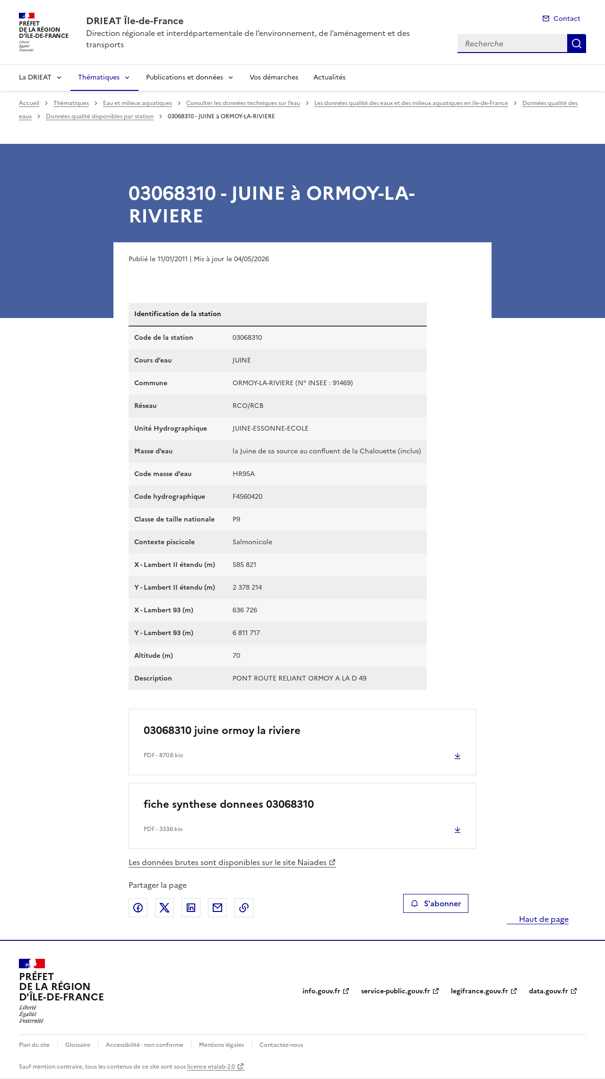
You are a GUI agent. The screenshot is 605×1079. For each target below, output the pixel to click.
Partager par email (217, 907)
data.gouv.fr (548, 991)
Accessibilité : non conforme (144, 1045)
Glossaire (77, 1045)
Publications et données (184, 77)
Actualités (329, 77)
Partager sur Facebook (138, 907)
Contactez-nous (281, 1045)
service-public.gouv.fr (395, 991)
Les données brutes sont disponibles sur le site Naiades (228, 862)
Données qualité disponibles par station (100, 116)
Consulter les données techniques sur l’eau (243, 103)
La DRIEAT (35, 77)
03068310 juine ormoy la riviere (222, 730)
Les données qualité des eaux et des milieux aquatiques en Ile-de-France (411, 103)
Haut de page (543, 919)
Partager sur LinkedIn (191, 907)
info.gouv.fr (321, 991)
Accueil (29, 103)
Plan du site (34, 1045)
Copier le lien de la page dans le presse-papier (243, 907)
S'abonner (435, 903)
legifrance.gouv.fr (479, 991)
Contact (566, 19)
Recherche (576, 43)
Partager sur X (164, 907)
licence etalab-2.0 (211, 1066)
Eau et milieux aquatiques (137, 103)
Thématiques (99, 77)
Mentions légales (221, 1045)
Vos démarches (274, 77)
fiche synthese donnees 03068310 (229, 804)
